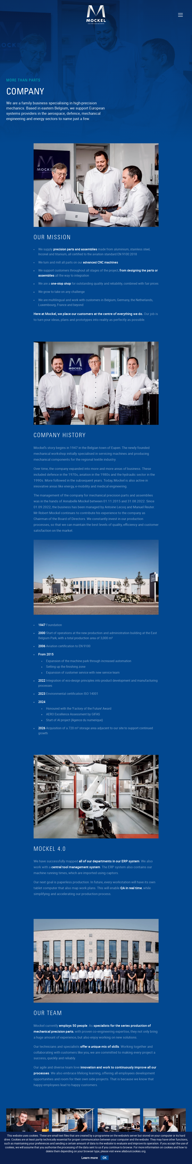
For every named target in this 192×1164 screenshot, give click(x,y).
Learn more (89, 1157)
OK (105, 1158)
